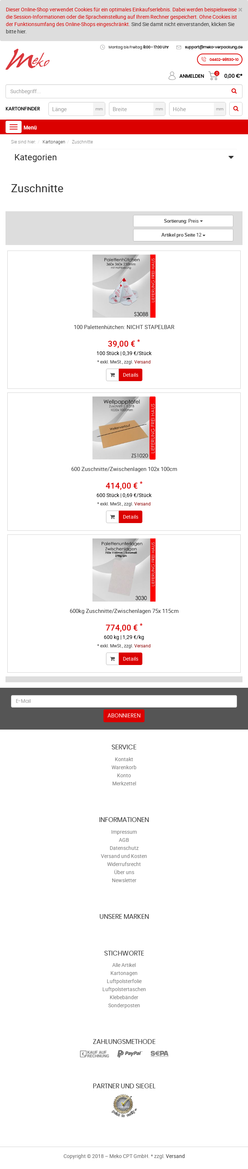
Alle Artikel (124, 964)
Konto (124, 775)
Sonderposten (124, 1005)
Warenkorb (124, 767)
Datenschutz (124, 847)
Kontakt (124, 759)
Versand (142, 362)
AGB (124, 839)
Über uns (124, 872)
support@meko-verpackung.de (213, 47)
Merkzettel (124, 783)
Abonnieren (124, 716)
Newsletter (124, 880)
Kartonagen (124, 972)
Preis (183, 221)
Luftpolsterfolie (124, 981)
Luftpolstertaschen (124, 989)
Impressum (124, 831)
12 (183, 234)
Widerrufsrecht (124, 864)
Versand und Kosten (124, 855)
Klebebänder (124, 997)
